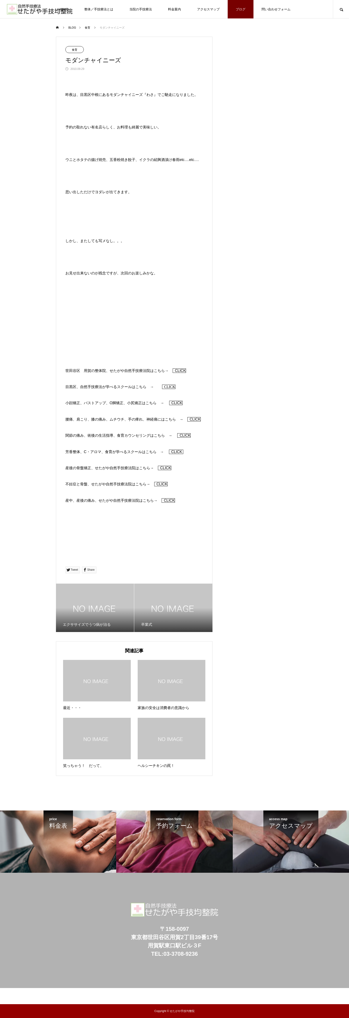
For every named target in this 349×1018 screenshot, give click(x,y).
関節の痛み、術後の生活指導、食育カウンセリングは (109, 435)
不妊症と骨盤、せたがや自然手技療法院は (100, 484)
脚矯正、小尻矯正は (128, 403)
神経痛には (155, 419)
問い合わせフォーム (276, 9)
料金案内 (174, 9)
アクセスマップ (208, 9)
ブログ (240, 9)
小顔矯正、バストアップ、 (87, 403)
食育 (74, 49)
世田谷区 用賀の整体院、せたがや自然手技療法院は (109, 371)
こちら (159, 371)
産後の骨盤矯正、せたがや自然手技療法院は (102, 468)
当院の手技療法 (140, 9)
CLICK (179, 371)
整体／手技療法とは (98, 9)
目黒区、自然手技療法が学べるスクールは (100, 387)
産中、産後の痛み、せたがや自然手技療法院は (104, 500)
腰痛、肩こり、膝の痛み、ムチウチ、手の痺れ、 (105, 419)
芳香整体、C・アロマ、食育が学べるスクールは (105, 452)
